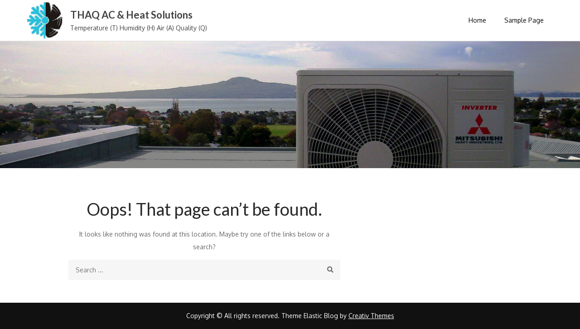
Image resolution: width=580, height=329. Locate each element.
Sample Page (524, 20)
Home (477, 20)
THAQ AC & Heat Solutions (131, 15)
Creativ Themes (371, 315)
